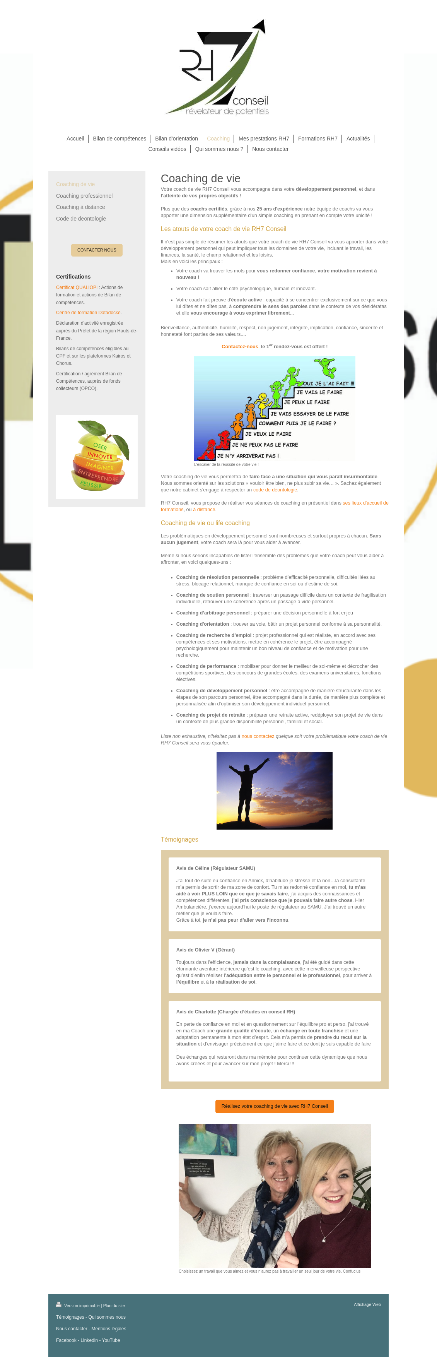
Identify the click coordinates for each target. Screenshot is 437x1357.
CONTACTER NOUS (96, 250)
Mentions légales (108, 1328)
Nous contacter (71, 1328)
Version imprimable (78, 1305)
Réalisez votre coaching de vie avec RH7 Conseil (275, 1106)
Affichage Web (367, 1304)
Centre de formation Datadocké (88, 312)
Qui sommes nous (107, 1317)
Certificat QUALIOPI (76, 287)
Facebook (66, 1340)
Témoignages (70, 1317)
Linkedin (89, 1340)
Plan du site (114, 1305)
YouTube (111, 1340)
